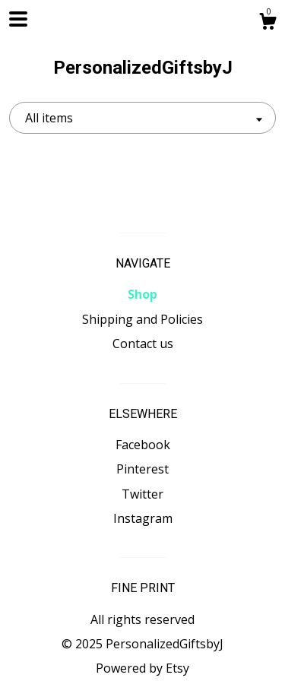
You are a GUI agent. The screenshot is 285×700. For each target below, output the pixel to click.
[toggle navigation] (18, 19)
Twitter (142, 494)
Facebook (143, 444)
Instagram (143, 518)
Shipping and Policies (142, 319)
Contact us (142, 343)
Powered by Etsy (142, 668)
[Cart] (267, 23)
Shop (142, 294)
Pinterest (142, 469)
